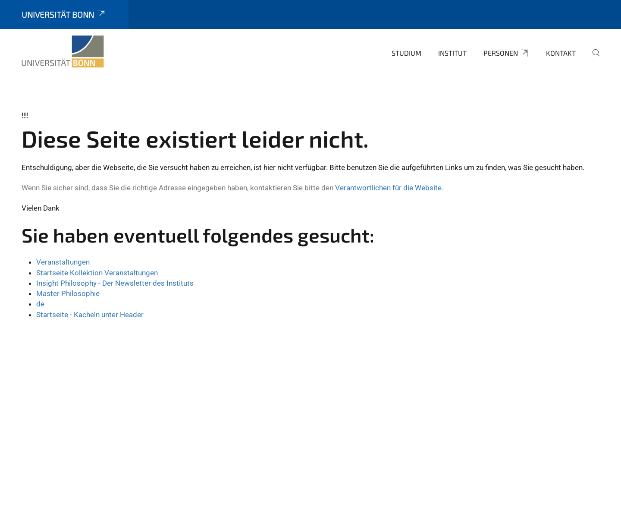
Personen (506, 53)
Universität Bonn (64, 14)
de (40, 304)
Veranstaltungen (63, 262)
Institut (452, 53)
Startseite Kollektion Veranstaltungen (97, 272)
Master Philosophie (68, 293)
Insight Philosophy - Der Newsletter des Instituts (115, 283)
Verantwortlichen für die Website (388, 187)
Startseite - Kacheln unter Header (90, 314)
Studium (406, 53)
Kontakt (561, 53)
